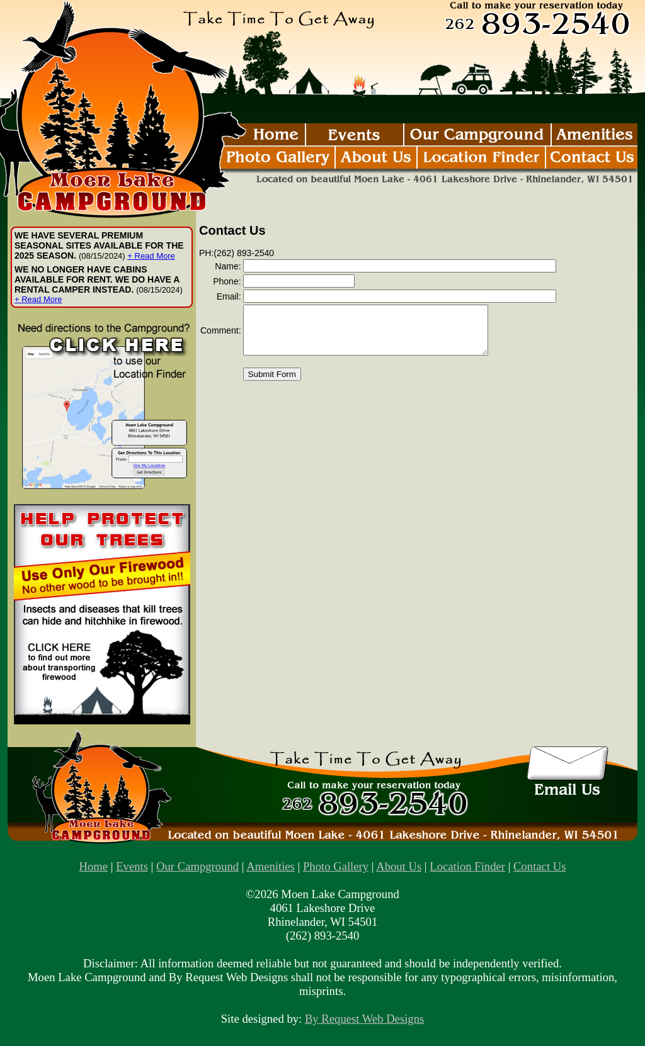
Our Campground (197, 866)
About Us (398, 866)
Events (132, 866)
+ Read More (151, 256)
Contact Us (539, 866)
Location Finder (467, 866)
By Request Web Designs (364, 1018)
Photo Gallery (335, 866)
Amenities (270, 866)
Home (93, 866)
